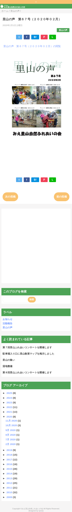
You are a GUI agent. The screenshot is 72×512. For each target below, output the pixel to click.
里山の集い (9, 360)
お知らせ (7, 319)
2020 (10, 416)
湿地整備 (7, 366)
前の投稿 (61, 196)
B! (35, 37)
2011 (10, 487)
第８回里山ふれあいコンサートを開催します (27, 372)
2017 (10, 459)
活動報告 (7, 323)
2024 (10, 397)
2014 (10, 473)
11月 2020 (11, 420)
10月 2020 (11, 425)
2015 (10, 468)
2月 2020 (10, 444)
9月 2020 (10, 430)
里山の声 (63, 30)
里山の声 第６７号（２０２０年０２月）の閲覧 (32, 46)
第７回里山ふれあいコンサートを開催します (27, 347)
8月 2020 (10, 434)
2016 (10, 464)
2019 (10, 450)
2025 (10, 393)
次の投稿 (10, 196)
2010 (10, 492)
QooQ (41, 511)
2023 (10, 402)
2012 (10, 483)
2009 (10, 497)
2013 (10, 478)
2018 (10, 454)
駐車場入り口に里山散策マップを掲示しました (28, 353)
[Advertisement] (36, 246)
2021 (10, 411)
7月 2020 (10, 439)
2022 (10, 407)
